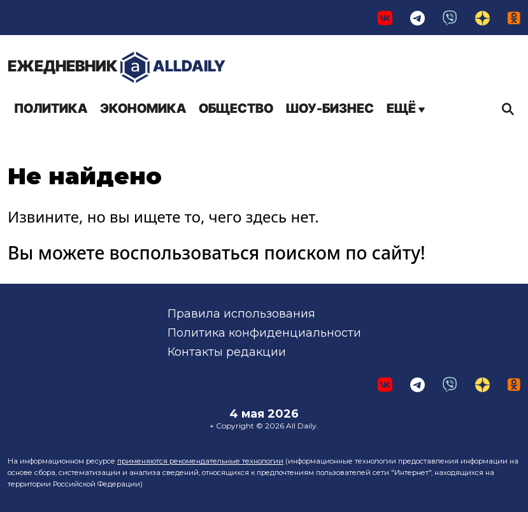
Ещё (406, 108)
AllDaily (116, 67)
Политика (50, 108)
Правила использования (241, 314)
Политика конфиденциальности (264, 333)
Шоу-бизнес (330, 108)
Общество (236, 108)
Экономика (143, 108)
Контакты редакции (227, 352)
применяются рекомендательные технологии (200, 461)
